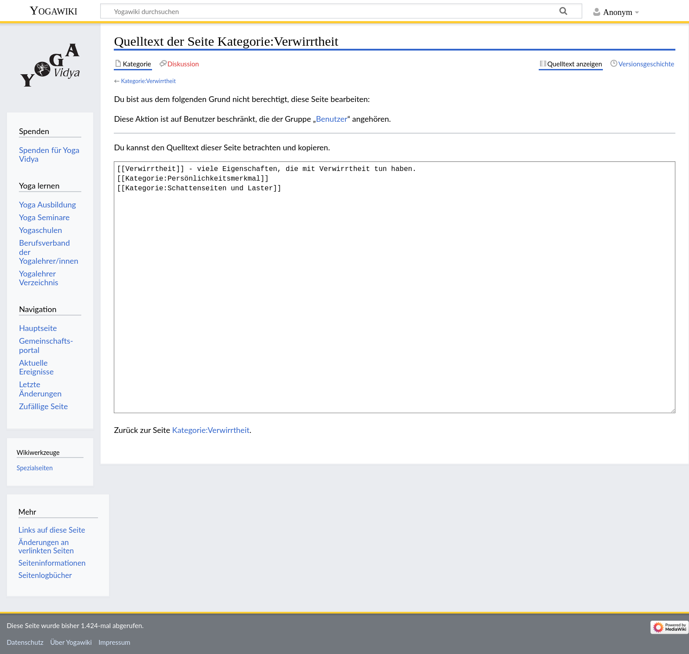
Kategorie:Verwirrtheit (148, 80)
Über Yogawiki (71, 642)
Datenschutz (25, 642)
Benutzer (332, 119)
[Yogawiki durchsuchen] (341, 11)
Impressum (114, 642)
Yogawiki (53, 10)
